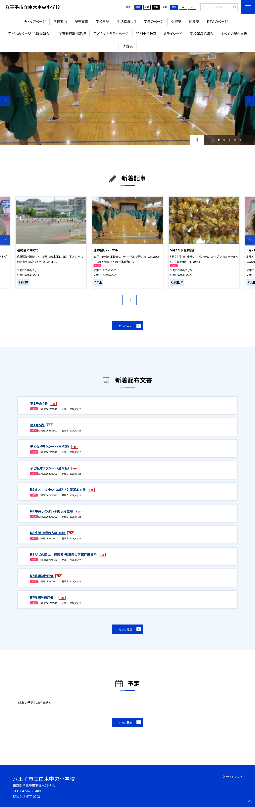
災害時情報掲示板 (72, 33)
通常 (138, 7)
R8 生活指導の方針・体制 (48, 532)
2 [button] (224, 139)
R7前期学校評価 (42, 575)
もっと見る (125, 326)
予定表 (128, 45)
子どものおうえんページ (110, 33)
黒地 (156, 7)
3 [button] (229, 139)
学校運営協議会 (201, 33)
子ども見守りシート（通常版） (50, 468)
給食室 (194, 21)
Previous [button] (5, 101)
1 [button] (219, 139)
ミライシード (173, 33)
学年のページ (154, 21)
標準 (174, 7)
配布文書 (81, 21)
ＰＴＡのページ (217, 21)
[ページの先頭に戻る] (250, 802)
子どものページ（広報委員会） (29, 33)
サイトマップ (234, 776)
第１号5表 (37, 425)
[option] (127, 98)
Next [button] (250, 101)
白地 (147, 7)
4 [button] (235, 139)
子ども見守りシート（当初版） (50, 446)
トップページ (36, 21)
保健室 (176, 21)
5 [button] (240, 139)
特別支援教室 (146, 33)
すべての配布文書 (234, 33)
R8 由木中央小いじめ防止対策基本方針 (58, 489)
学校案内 (60, 21)
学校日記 (102, 21)
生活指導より (126, 21)
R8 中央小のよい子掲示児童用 (52, 511)
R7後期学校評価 (43, 597)
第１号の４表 (39, 403)
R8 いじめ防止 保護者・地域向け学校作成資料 (63, 554)
